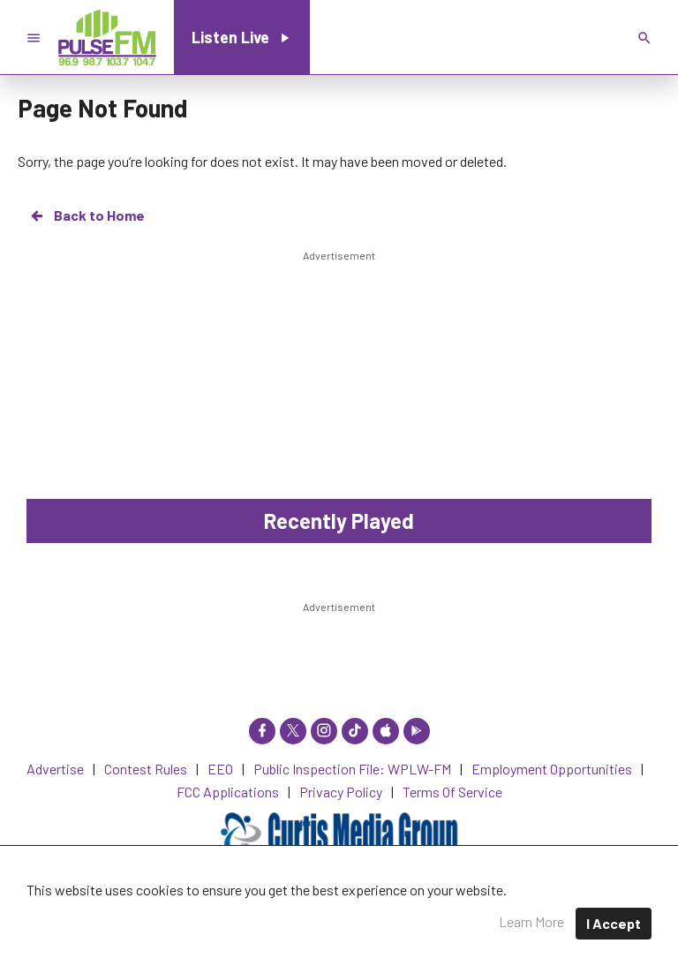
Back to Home (86, 215)
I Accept (613, 923)
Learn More (531, 921)
